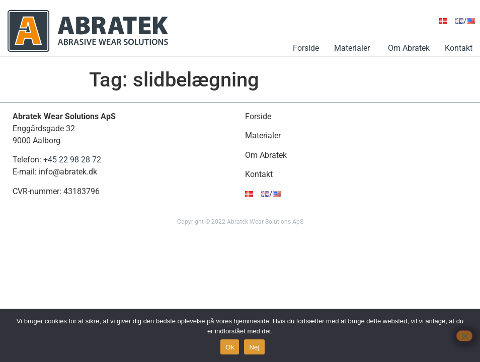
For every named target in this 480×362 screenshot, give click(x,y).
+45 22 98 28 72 (72, 159)
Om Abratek (409, 48)
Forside (306, 48)
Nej (254, 347)
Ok (229, 347)
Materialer (353, 48)
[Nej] (464, 335)
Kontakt (458, 48)
